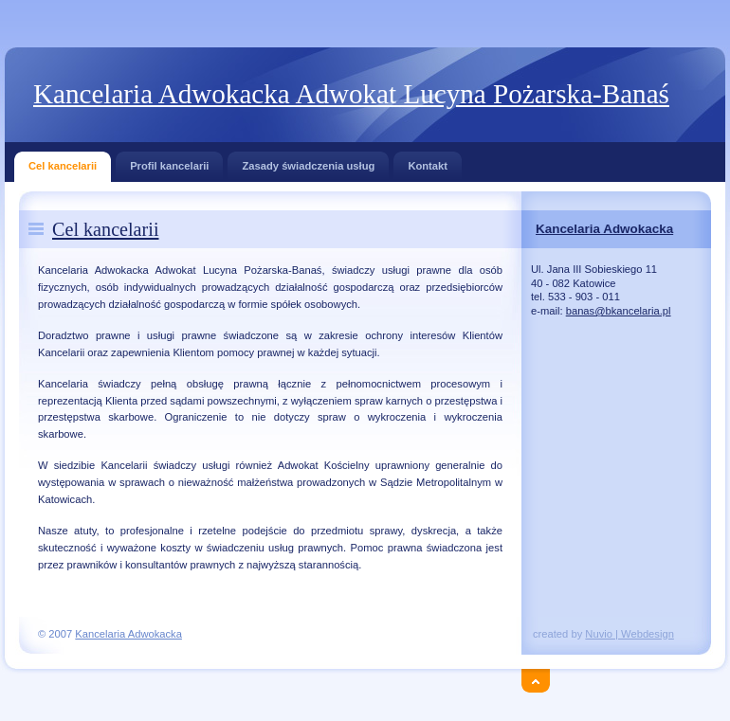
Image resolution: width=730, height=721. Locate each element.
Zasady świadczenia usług (308, 161)
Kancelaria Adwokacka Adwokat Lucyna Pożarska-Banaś (351, 94)
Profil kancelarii (169, 161)
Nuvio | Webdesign (629, 634)
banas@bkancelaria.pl (618, 310)
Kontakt (427, 161)
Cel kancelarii (62, 161)
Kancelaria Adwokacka (604, 229)
